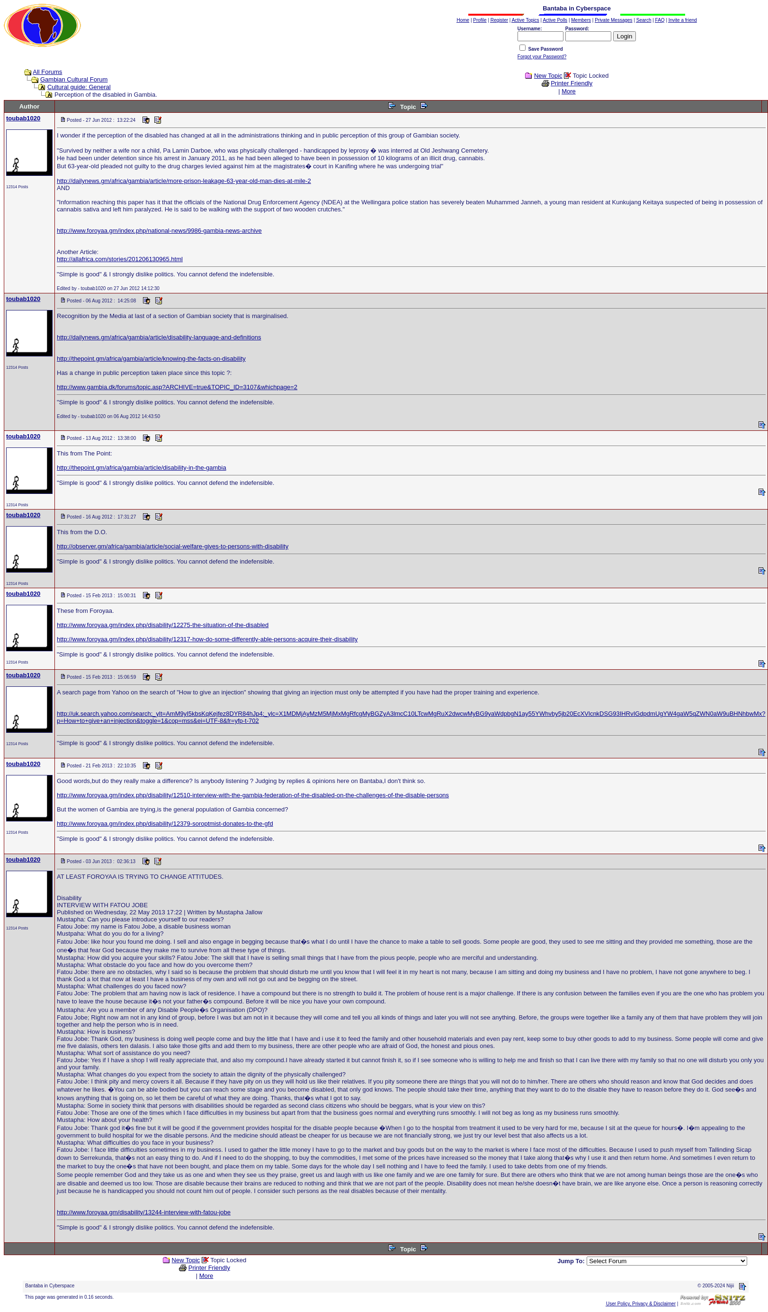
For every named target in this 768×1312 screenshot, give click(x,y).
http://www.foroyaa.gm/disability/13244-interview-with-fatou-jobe (144, 1212)
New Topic (548, 75)
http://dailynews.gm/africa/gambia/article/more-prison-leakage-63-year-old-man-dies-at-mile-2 (184, 180)
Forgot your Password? (542, 56)
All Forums (47, 71)
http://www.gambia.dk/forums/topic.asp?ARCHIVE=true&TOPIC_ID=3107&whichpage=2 (177, 387)
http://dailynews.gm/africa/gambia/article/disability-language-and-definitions (159, 337)
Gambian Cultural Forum (73, 79)
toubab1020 (23, 118)
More (569, 91)
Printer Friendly (571, 83)
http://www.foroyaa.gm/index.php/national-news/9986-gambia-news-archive (159, 230)
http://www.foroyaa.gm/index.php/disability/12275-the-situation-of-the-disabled (162, 625)
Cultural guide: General (79, 87)
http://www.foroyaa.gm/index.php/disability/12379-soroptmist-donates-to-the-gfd (165, 823)
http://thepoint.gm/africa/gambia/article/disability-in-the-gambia (141, 467)
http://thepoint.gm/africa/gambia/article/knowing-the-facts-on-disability (151, 358)
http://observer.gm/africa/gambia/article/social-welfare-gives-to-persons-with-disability (172, 546)
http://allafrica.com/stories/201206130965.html (120, 259)
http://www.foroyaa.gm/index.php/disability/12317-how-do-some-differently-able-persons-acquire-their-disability (207, 639)
